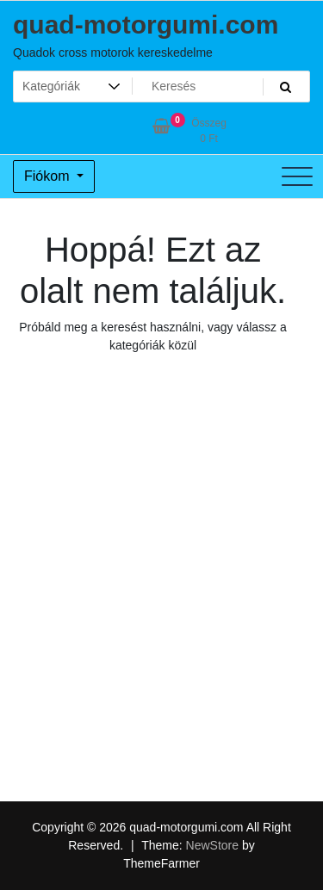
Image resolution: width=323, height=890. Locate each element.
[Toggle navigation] (297, 176)
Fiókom (48, 176)
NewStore (212, 845)
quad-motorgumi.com (145, 24)
